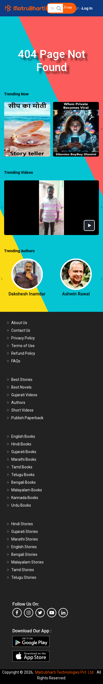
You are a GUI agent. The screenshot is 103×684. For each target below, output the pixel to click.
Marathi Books (23, 459)
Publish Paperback (27, 418)
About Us (19, 323)
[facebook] (17, 612)
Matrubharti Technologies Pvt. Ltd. (64, 672)
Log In (87, 8)
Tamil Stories (22, 570)
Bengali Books (23, 482)
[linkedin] (63, 612)
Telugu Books (23, 474)
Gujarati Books (23, 452)
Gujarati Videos (24, 395)
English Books (23, 436)
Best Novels (21, 387)
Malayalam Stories (27, 562)
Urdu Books (21, 505)
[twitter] (40, 612)
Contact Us (20, 330)
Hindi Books (21, 444)
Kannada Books (24, 497)
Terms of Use (23, 346)
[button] (58, 8)
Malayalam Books (26, 490)
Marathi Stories (24, 539)
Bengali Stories (24, 554)
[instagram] (28, 612)
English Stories (24, 547)
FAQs (15, 361)
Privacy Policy (23, 338)
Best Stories (21, 379)
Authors (18, 402)
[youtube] (51, 612)
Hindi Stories (22, 524)
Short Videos (22, 410)
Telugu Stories (23, 577)
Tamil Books (21, 467)
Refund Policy (23, 353)
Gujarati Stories (24, 531)
